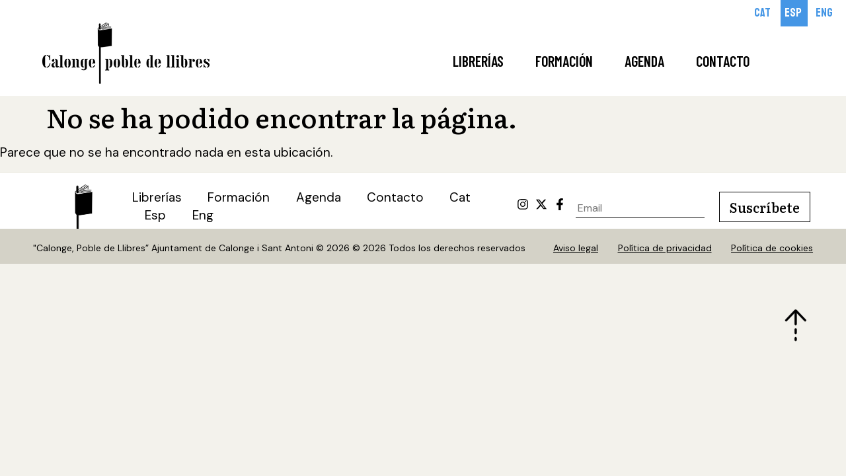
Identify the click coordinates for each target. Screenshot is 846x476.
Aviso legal (575, 249)
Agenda (644, 61)
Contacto (723, 61)
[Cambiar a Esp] (794, 13)
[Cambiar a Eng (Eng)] (203, 216)
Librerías (478, 61)
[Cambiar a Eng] (825, 13)
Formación (564, 61)
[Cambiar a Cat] (763, 13)
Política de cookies (773, 249)
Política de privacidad (665, 249)
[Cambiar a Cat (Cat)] (462, 199)
